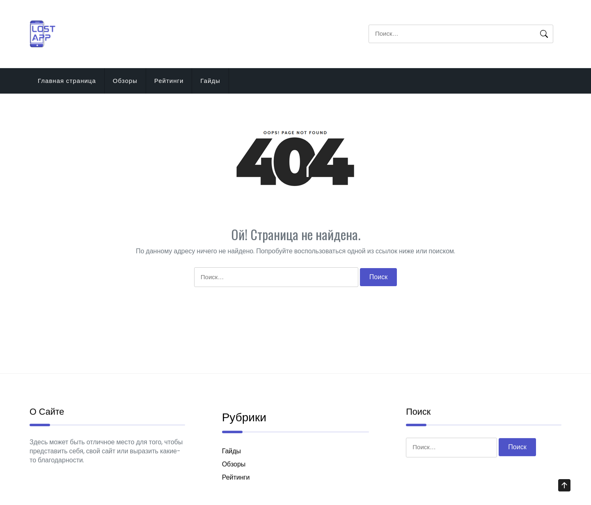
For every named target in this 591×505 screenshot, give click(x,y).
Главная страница (67, 80)
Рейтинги (168, 80)
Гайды (210, 80)
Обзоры (125, 80)
